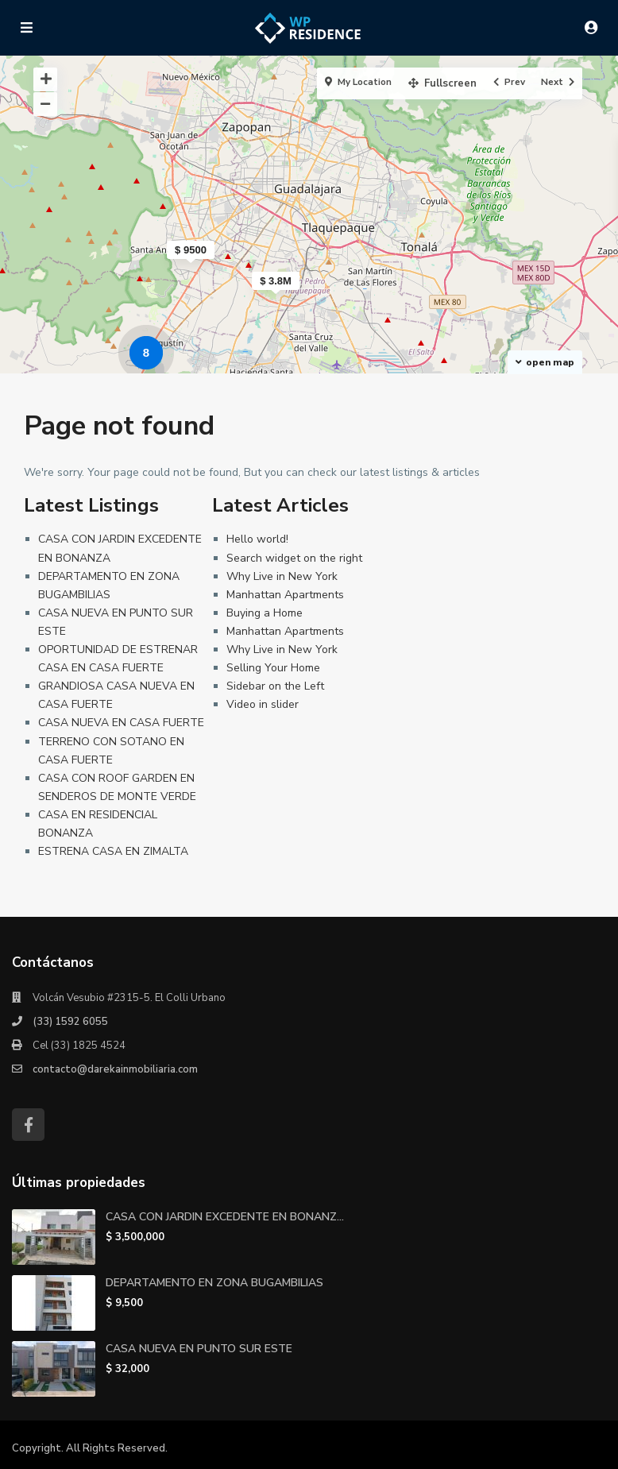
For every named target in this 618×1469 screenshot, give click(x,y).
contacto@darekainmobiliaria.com (115, 1069)
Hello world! (257, 539)
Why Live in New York (282, 576)
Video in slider (262, 704)
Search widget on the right (294, 558)
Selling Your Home (273, 667)
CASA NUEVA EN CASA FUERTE (121, 722)
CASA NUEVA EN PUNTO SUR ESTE (199, 1348)
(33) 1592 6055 (70, 1022)
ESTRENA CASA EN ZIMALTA (113, 851)
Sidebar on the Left (275, 686)
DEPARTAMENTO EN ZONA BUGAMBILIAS (214, 1282)
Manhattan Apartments (285, 594)
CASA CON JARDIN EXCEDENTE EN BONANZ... (225, 1216)
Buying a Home (264, 612)
